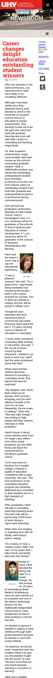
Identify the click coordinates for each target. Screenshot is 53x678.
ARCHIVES (44, 56)
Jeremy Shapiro (42, 45)
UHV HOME (44, 68)
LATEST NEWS (42, 62)
